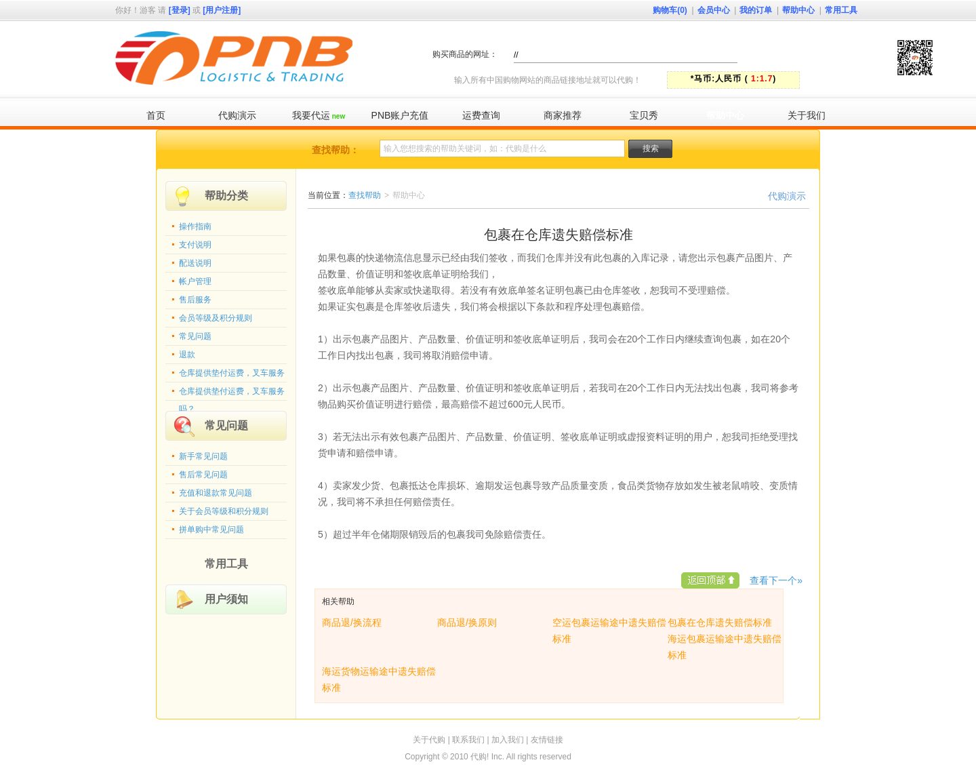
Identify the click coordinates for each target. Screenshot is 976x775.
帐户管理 (195, 281)
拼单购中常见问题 (211, 529)
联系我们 (468, 739)
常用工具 (841, 10)
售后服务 (195, 299)
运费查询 (481, 115)
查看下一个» (776, 580)
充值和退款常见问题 (215, 493)
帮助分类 (226, 195)
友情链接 (547, 739)
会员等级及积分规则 (215, 318)
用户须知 (226, 599)
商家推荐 (563, 115)
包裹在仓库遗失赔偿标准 (720, 622)
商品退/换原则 (467, 622)
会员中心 (713, 10)
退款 (187, 354)
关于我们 (807, 115)
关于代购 (429, 739)
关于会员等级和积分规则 (223, 511)
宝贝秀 (644, 115)
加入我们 (507, 739)
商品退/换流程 (352, 622)
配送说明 (195, 263)
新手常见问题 (203, 456)
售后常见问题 (203, 474)
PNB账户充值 (400, 115)
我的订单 (755, 10)
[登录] (179, 10)
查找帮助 (364, 195)
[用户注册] (222, 10)
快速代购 (813, 53)
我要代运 (318, 115)
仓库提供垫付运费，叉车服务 (232, 373)
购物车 (670, 10)
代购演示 (237, 115)
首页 (155, 115)
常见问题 (195, 336)
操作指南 (195, 226)
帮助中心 (798, 10)
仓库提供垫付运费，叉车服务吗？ (232, 393)
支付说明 (195, 245)
